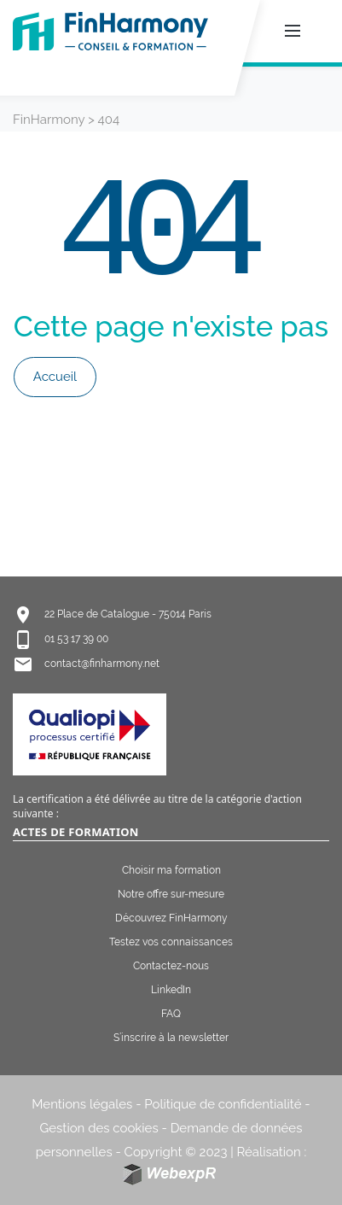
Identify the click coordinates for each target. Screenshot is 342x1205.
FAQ (171, 1014)
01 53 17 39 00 (76, 639)
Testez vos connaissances (171, 942)
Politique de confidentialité (222, 1104)
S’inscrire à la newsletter (171, 1038)
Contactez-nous (171, 966)
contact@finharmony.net (101, 664)
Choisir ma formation (171, 870)
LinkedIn (171, 990)
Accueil (55, 376)
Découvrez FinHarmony (171, 918)
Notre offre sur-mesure (171, 894)
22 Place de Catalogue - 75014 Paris (128, 614)
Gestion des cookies (99, 1128)
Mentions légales (82, 1104)
